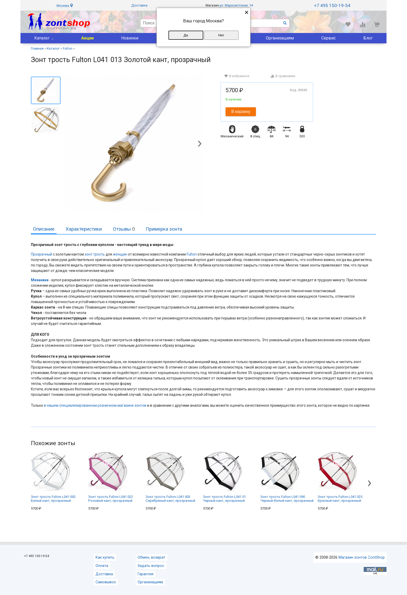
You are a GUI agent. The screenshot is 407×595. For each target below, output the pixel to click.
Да (186, 35)
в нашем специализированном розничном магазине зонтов (95, 405)
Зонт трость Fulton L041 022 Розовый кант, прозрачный (110, 477)
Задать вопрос (151, 566)
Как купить (105, 557)
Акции (87, 38)
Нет (221, 35)
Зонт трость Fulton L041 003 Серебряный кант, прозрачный (170, 477)
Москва (65, 6)
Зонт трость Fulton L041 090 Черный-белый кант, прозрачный (287, 477)
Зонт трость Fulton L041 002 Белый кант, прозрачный (53, 477)
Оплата (102, 566)
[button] (200, 144)
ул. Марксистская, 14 (236, 5)
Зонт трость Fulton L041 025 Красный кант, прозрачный (340, 477)
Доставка (139, 5)
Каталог (42, 38)
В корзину (240, 111)
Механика (40, 280)
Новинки (129, 38)
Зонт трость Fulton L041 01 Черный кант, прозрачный (224, 477)
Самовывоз (106, 582)
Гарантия (145, 574)
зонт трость (95, 254)
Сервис (328, 38)
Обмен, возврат (151, 557)
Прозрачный (41, 254)
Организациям (280, 38)
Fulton (192, 254)
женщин (120, 254)
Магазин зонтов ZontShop (361, 557)
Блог (368, 38)
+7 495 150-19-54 (332, 5)
